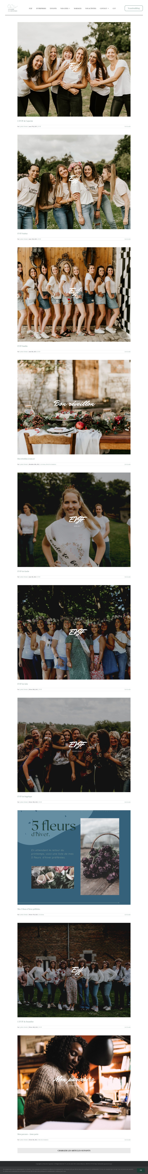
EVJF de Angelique (24, 797)
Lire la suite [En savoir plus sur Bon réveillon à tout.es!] (128, 464)
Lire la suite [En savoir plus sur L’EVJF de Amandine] (128, 1027)
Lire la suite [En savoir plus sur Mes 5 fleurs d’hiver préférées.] (128, 914)
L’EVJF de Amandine (25, 1022)
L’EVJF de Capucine (25, 121)
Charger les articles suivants (74, 1151)
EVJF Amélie (22, 346)
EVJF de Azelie (23, 571)
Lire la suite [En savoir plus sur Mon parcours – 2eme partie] (128, 1140)
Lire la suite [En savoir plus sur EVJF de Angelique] (128, 802)
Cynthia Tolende (23, 126)
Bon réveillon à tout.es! (26, 459)
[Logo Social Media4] (12, 2)
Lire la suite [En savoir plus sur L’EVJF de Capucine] (128, 126)
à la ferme (42, 464)
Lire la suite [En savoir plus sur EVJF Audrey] (128, 239)
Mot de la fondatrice (51, 464)
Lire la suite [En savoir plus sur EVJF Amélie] (128, 351)
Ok (141, 1170)
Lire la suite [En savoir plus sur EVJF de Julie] (128, 689)
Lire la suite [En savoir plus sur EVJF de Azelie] (128, 577)
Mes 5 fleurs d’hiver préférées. (28, 909)
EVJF (39, 126)
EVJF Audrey (22, 234)
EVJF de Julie (22, 684)
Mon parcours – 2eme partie (27, 1134)
